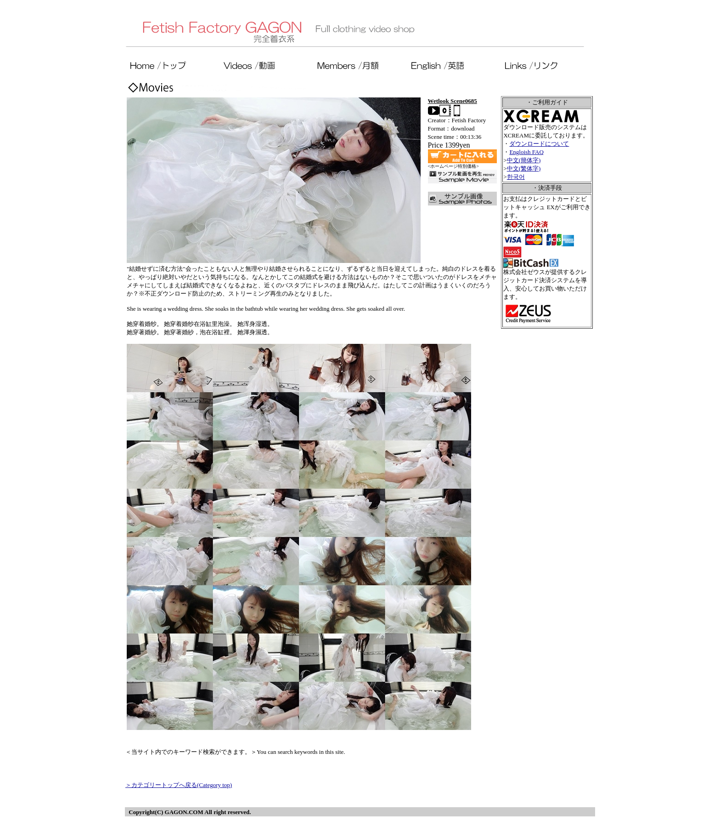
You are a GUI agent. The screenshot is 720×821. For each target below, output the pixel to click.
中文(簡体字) (524, 160)
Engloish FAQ (526, 151)
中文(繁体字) (524, 168)
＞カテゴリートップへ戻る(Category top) (178, 784)
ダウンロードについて (539, 143)
